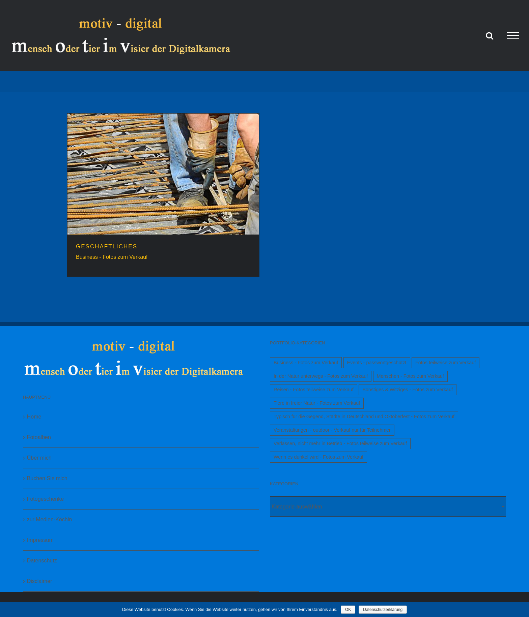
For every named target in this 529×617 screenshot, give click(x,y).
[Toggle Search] (489, 35)
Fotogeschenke (45, 499)
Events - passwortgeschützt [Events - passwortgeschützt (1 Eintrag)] (377, 362)
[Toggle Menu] (513, 35)
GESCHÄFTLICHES (106, 246)
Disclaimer (39, 581)
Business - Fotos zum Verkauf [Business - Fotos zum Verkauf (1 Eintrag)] (306, 362)
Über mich (39, 458)
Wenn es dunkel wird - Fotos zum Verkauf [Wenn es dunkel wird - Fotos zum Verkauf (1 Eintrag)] (318, 457)
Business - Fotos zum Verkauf (112, 257)
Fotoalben (39, 437)
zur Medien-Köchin (49, 519)
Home (34, 417)
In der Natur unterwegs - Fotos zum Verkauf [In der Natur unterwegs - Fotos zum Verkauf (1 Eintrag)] (321, 376)
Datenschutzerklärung (382, 609)
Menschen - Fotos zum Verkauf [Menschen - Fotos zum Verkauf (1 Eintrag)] (410, 376)
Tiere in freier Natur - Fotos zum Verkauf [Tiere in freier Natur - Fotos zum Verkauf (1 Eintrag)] (317, 403)
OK (348, 609)
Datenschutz (42, 560)
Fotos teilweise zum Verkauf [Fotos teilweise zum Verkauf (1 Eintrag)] (445, 362)
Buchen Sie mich (47, 478)
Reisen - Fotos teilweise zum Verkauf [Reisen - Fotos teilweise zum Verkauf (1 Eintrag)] (314, 389)
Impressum (40, 540)
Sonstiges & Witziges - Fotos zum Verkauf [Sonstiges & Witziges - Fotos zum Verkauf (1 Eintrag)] (407, 389)
